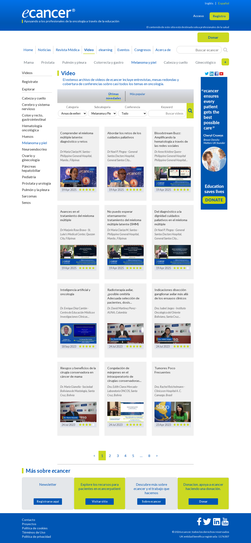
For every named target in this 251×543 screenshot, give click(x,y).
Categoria (72, 107)
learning (105, 50)
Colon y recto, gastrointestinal (34, 117)
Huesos (27, 136)
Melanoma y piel (143, 62)
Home (28, 50)
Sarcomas (29, 196)
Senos (26, 202)
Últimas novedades (113, 96)
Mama (29, 62)
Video (89, 50)
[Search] (225, 50)
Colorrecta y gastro (109, 62)
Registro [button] (219, 16)
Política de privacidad (36, 536)
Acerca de (163, 50)
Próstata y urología (36, 183)
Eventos (123, 50)
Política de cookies (35, 528)
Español (223, 3)
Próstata (47, 62)
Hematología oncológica (32, 128)
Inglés (209, 3)
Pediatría (29, 177)
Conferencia (132, 107)
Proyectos (29, 524)
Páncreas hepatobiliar (31, 168)
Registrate (30, 81)
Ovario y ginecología (31, 157)
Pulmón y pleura (74, 62)
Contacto (28, 520)
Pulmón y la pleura (35, 189)
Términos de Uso (33, 532)
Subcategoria (102, 107)
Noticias (44, 50)
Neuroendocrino (34, 149)
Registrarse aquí (48, 501)
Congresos (142, 50)
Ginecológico (205, 62)
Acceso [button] (198, 16)
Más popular (137, 94)
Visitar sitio (100, 501)
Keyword (167, 107)
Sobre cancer (151, 501)
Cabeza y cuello (176, 62)
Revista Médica (67, 50)
